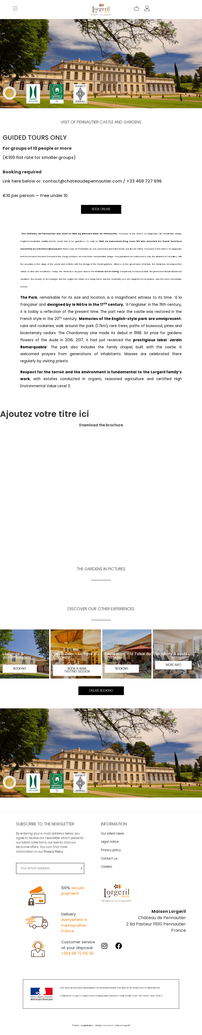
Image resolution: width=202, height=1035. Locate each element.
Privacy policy (111, 855)
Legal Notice (87, 1030)
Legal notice (110, 847)
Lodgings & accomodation (17, 656)
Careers (106, 872)
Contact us (109, 864)
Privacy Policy (53, 857)
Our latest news (112, 839)
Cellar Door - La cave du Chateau (76, 656)
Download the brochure (101, 425)
